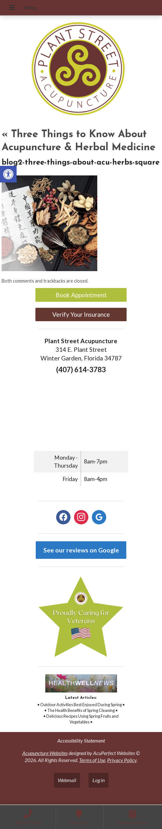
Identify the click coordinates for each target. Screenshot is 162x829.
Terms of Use (92, 760)
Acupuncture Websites (45, 753)
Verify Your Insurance (81, 314)
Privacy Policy (121, 760)
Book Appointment (81, 295)
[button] (8, 174)
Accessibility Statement (81, 740)
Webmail (67, 780)
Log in (98, 780)
